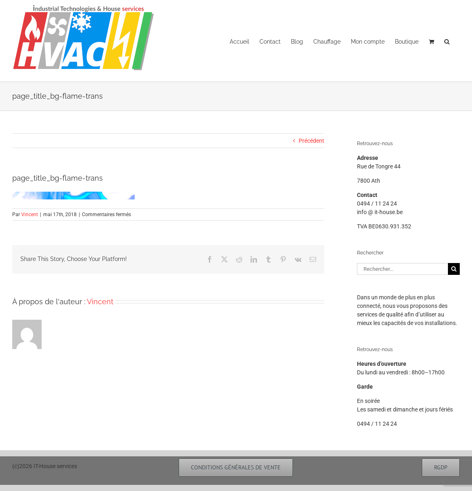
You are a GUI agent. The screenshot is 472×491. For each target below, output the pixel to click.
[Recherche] (454, 269)
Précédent (311, 140)
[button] (447, 41)
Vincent (29, 214)
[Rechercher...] (402, 269)
